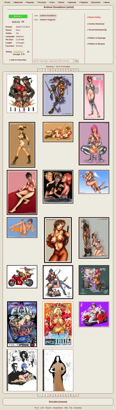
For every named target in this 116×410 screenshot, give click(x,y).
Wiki (66, 408)
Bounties (96, 2)
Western (18, 16)
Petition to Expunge (96, 38)
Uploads (72, 2)
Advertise (77, 408)
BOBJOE (16, 22)
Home (61, 2)
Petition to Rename (96, 44)
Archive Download (96, 24)
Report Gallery (94, 17)
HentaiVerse (58, 408)
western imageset (47, 20)
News (107, 2)
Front (7, 2)
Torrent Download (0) (97, 30)
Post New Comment (58, 402)
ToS (70, 408)
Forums (48, 408)
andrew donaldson (48, 16)
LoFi (42, 408)
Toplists (84, 2)
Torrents (42, 2)
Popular (30, 2)
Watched (18, 2)
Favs (52, 2)
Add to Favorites (17, 60)
